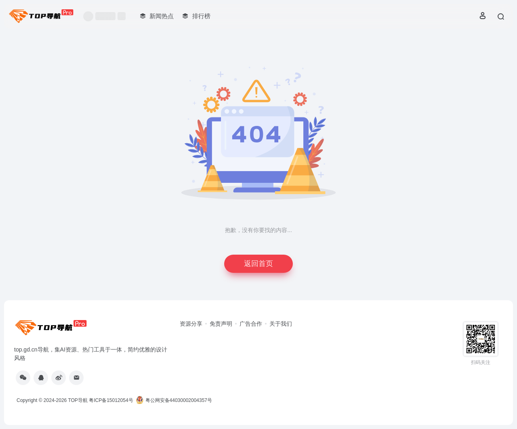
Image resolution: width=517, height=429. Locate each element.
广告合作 (251, 323)
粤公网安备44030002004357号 (174, 400)
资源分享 (191, 323)
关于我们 (280, 323)
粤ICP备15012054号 (111, 400)
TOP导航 (77, 400)
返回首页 (258, 263)
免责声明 (221, 323)
